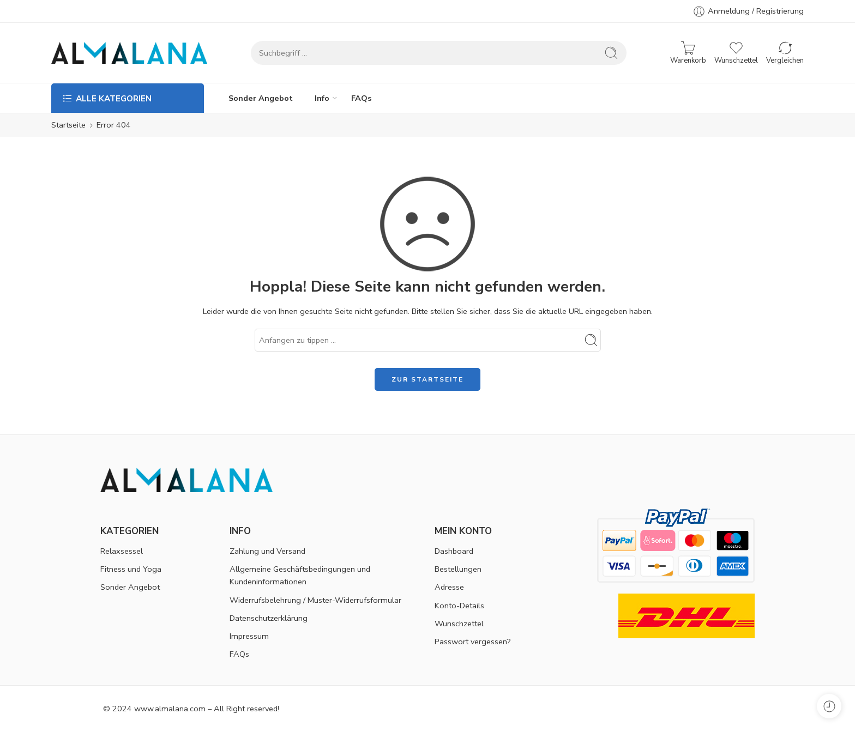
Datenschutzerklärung (269, 618)
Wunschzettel (459, 623)
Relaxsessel (121, 551)
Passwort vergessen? (473, 641)
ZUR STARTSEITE (427, 379)
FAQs (361, 98)
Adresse (449, 587)
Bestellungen (458, 569)
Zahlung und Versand (267, 551)
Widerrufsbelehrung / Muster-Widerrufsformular (315, 600)
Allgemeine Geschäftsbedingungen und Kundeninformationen (300, 575)
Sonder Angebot (260, 98)
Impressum (249, 636)
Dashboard (454, 551)
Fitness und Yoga (130, 569)
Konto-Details (459, 605)
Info (322, 98)
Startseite (68, 124)
